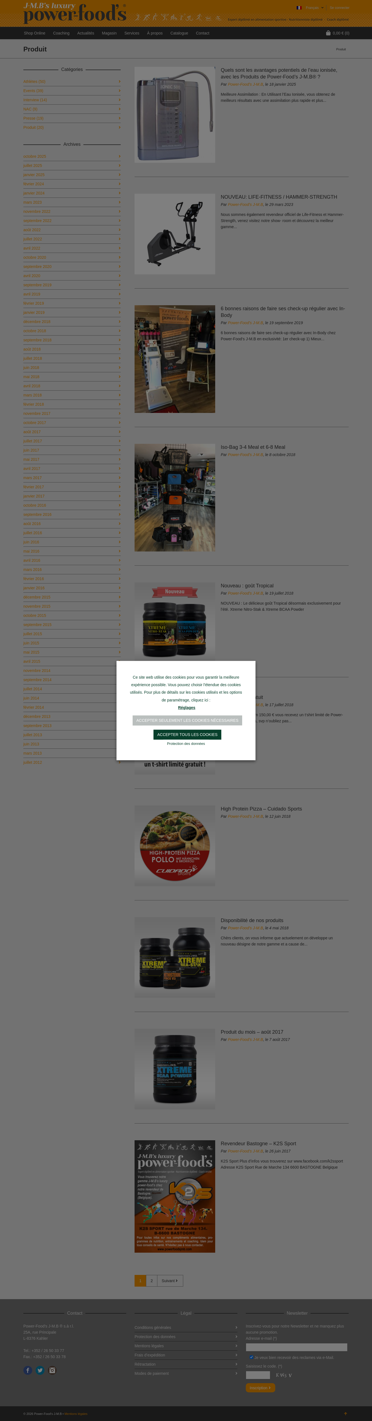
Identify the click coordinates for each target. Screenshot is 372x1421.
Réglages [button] (186, 707)
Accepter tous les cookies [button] (187, 734)
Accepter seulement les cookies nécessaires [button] (188, 720)
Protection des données (186, 744)
